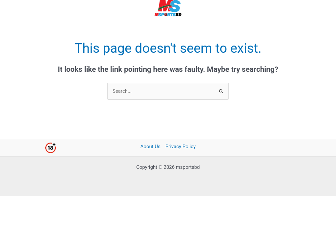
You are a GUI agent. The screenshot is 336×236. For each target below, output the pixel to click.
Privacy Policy (180, 146)
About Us (150, 146)
